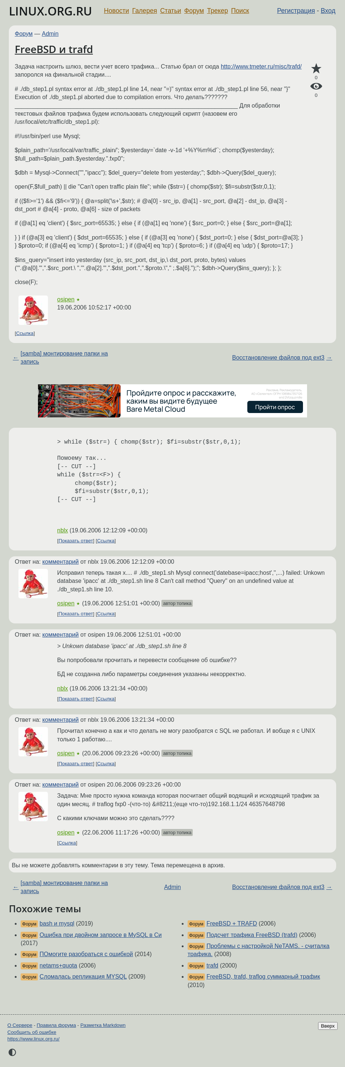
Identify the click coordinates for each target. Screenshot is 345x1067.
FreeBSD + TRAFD (231, 923)
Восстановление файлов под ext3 (278, 357)
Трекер (217, 10)
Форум (194, 10)
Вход (328, 10)
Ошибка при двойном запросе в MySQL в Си (100, 935)
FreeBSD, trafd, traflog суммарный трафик (263, 976)
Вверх (328, 1026)
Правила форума (56, 1025)
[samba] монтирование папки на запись (64, 357)
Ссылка (25, 333)
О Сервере (19, 1025)
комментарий (60, 562)
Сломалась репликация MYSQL (83, 976)
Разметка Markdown (103, 1025)
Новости (116, 10)
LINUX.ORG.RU (50, 11)
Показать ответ (76, 540)
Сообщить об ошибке (31, 1032)
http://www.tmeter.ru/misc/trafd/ (261, 66)
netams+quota (58, 965)
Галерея (144, 10)
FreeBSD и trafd (54, 49)
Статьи (170, 10)
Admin (50, 34)
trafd (212, 965)
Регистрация (296, 10)
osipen (65, 299)
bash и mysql (56, 923)
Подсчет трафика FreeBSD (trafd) (251, 935)
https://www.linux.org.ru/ (33, 1039)
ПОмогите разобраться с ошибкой (86, 954)
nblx (62, 530)
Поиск (240, 10)
